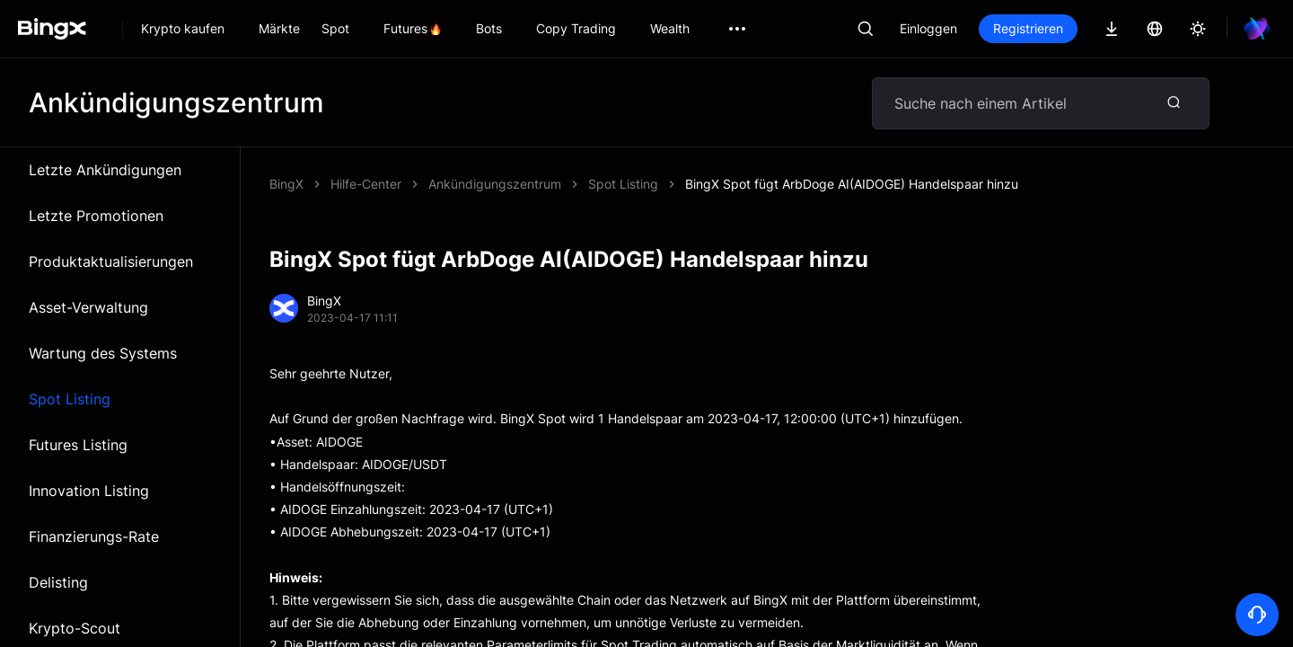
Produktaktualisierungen (111, 261)
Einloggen (928, 28)
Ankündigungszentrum (494, 183)
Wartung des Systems (103, 353)
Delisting (58, 582)
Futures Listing (78, 445)
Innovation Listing (89, 491)
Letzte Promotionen (96, 216)
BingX (286, 183)
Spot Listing (69, 399)
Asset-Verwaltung (88, 307)
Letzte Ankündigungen (105, 170)
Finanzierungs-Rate (94, 536)
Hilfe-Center (365, 183)
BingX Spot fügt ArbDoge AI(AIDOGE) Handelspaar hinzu (851, 183)
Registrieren (1028, 28)
